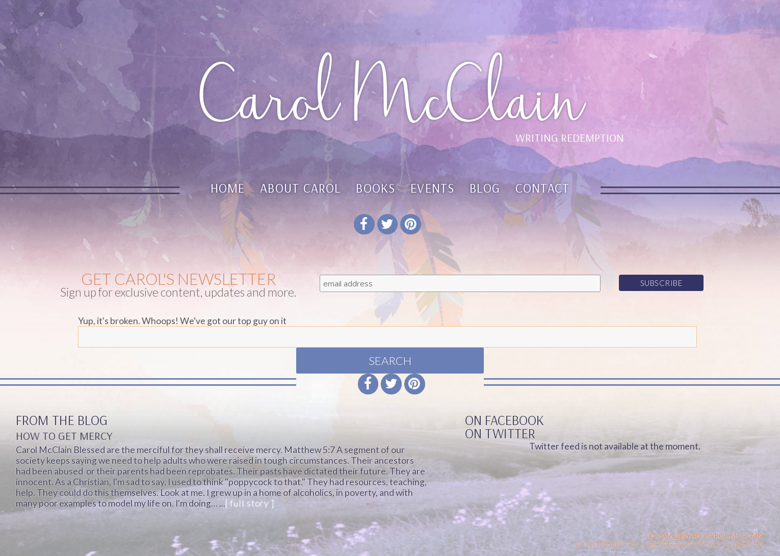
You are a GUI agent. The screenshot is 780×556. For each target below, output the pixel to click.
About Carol (300, 188)
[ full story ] (249, 503)
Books (375, 188)
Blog (485, 188)
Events (432, 188)
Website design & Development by (670, 544)
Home (228, 188)
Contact (542, 188)
